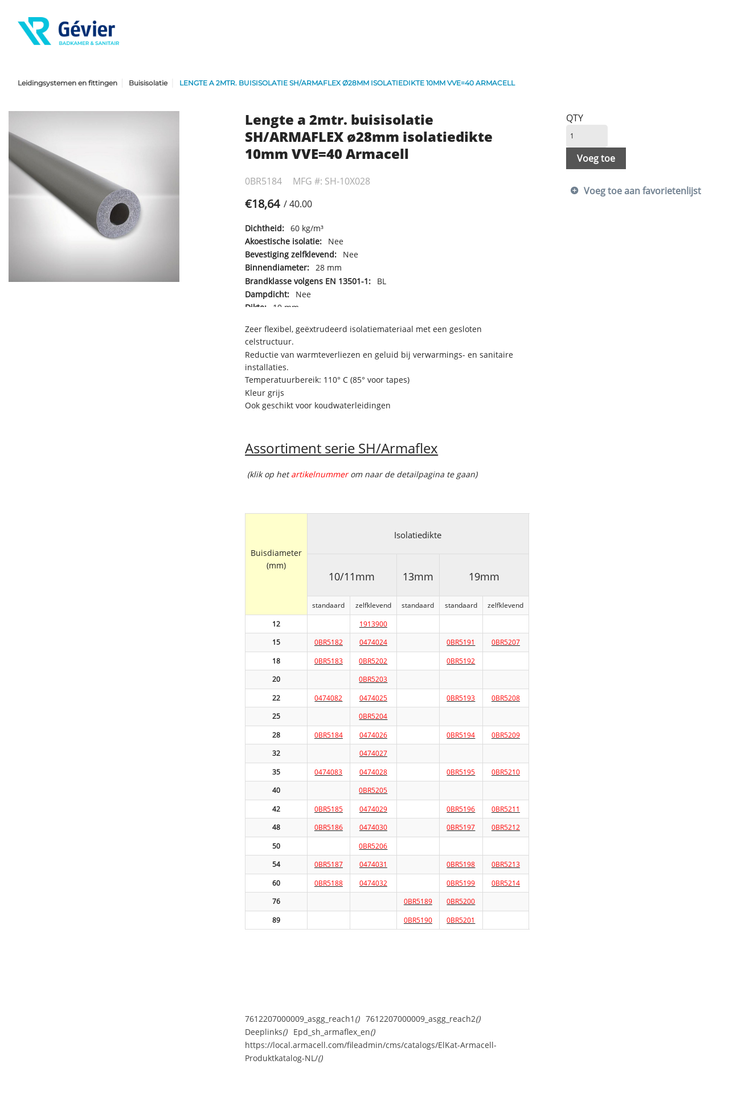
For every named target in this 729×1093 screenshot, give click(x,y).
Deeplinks (266, 1031)
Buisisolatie (148, 83)
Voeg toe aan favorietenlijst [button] (642, 191)
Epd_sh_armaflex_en (334, 1031)
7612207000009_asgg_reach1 (302, 1018)
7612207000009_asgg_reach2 (423, 1018)
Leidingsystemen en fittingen (67, 83)
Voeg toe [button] (596, 158)
